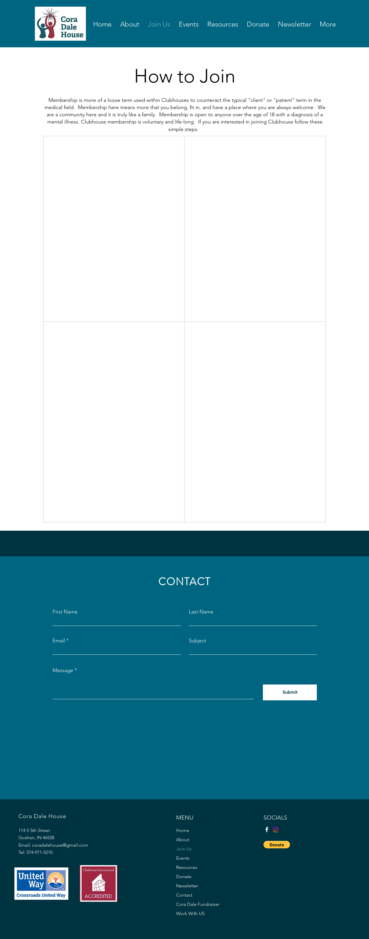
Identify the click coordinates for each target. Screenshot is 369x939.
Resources (186, 867)
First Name (65, 611)
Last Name (201, 611)
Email (58, 640)
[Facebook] (266, 829)
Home (182, 830)
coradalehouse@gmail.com (60, 845)
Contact (184, 895)
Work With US (190, 913)
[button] (276, 844)
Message (62, 670)
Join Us (183, 849)
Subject (197, 640)
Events (182, 858)
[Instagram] (275, 829)
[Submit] (290, 692)
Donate (183, 876)
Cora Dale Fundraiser (197, 904)
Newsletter (187, 886)
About (182, 839)
